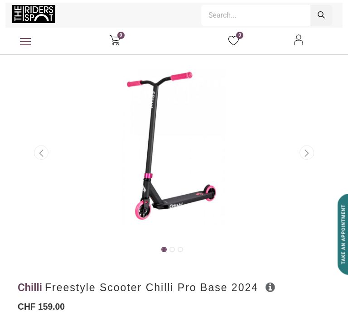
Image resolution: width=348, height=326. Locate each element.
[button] (41, 152)
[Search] (321, 15)
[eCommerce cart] (115, 39)
